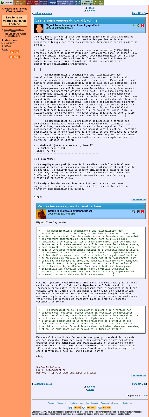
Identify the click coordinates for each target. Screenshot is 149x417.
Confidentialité (92, 403)
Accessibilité (106, 403)
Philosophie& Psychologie (33, 3)
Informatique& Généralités (19, 3)
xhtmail (144, 395)
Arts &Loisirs (78, 3)
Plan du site (62, 403)
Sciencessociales (44, 3)
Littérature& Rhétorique (87, 3)
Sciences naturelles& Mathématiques (65, 3)
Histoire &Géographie (99, 3)
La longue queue (10, 40)
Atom (16, 57)
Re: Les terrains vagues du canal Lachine (15, 35)
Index (5, 49)
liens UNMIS (8, 43)
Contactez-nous (76, 403)
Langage (52, 3)
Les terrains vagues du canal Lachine (14, 31)
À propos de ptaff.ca (123, 403)
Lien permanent (139, 200)
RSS (16, 52)
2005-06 (6, 46)
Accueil (51, 403)
